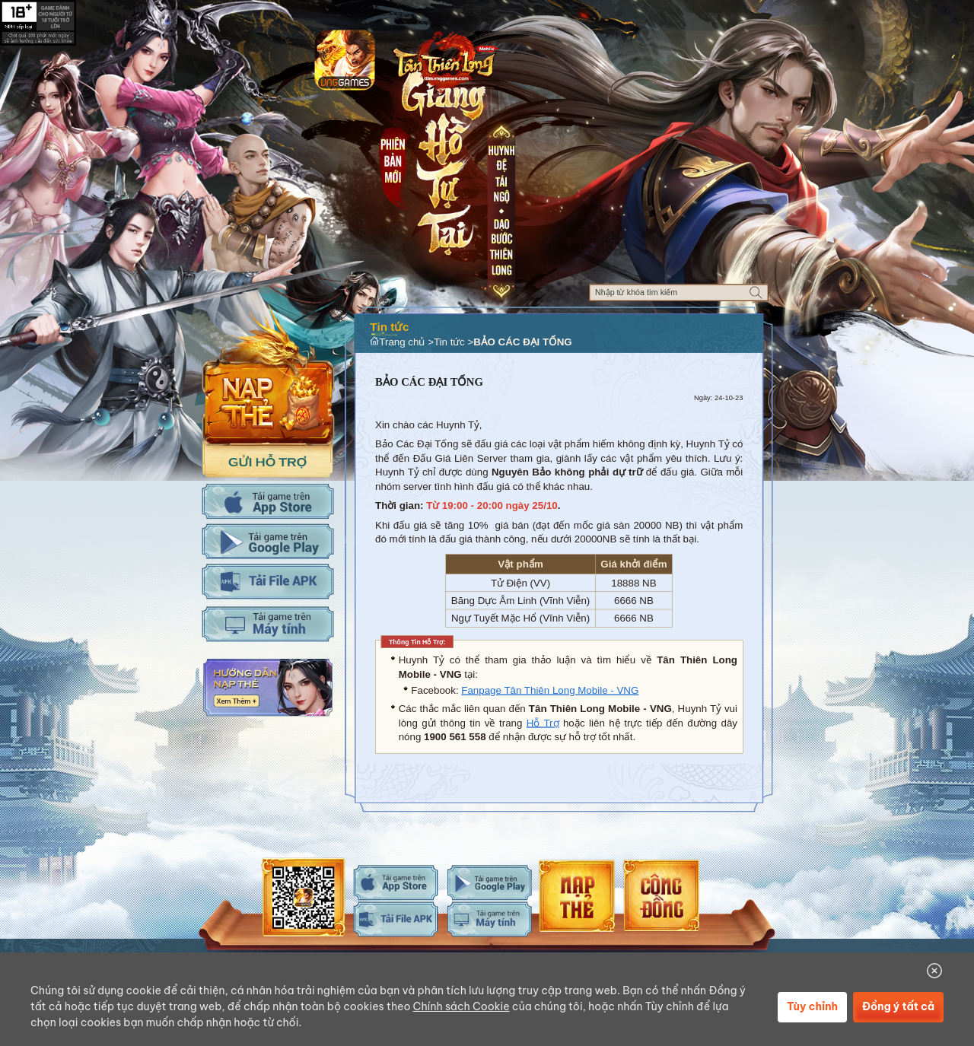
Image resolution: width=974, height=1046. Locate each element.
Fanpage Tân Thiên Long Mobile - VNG (549, 690)
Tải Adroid (267, 541)
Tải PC (267, 623)
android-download (489, 882)
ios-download (396, 882)
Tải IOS (267, 501)
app (344, 60)
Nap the (268, 374)
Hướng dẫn (267, 687)
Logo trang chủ (444, 58)
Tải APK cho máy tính (267, 581)
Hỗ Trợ (543, 723)
